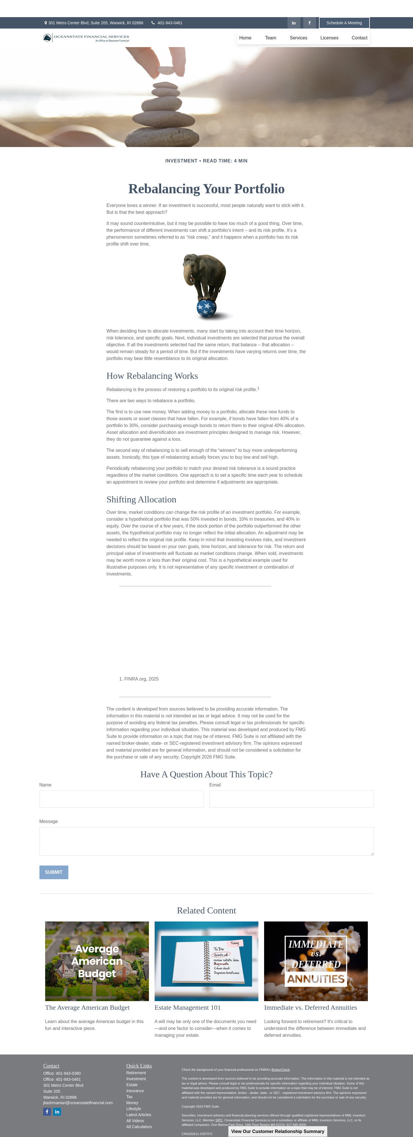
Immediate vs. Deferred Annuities (310, 990)
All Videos (135, 1103)
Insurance (135, 1073)
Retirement (136, 1055)
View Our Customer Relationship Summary (277, 1131)
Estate (132, 1067)
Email (215, 767)
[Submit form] (53, 855)
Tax (129, 1079)
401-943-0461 (166, 5)
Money (132, 1085)
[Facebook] (309, 5)
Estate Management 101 (188, 990)
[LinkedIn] (294, 5)
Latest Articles (138, 1097)
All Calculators (139, 1109)
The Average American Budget (87, 990)
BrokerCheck (281, 1052)
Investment (136, 1061)
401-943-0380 (68, 1056)
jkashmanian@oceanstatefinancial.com (78, 1085)
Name (45, 767)
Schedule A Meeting (344, 5)
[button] (245, 21)
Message (48, 804)
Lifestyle (133, 1091)
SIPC (219, 1103)
